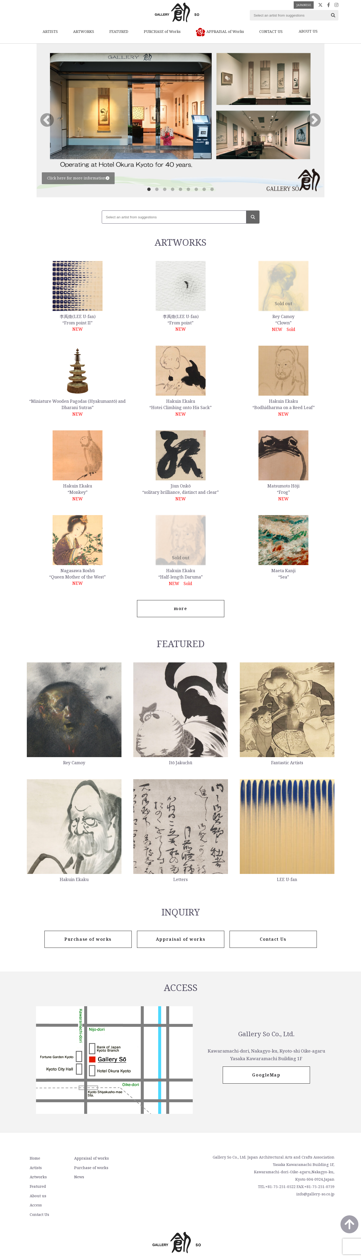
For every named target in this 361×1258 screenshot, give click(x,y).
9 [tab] (212, 189)
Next (314, 120)
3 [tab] (164, 189)
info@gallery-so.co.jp (315, 1194)
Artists (35, 1167)
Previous (47, 120)
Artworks (37, 1177)
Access (139, 1167)
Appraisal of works (90, 1158)
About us (141, 1158)
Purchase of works (89, 1167)
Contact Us (143, 1177)
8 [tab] (204, 189)
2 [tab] (157, 189)
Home (34, 1158)
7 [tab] (196, 189)
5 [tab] (180, 189)
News (78, 1177)
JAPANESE (303, 5)
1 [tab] (149, 189)
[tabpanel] (180, 120)
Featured (37, 1186)
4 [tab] (172, 189)
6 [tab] (188, 189)
